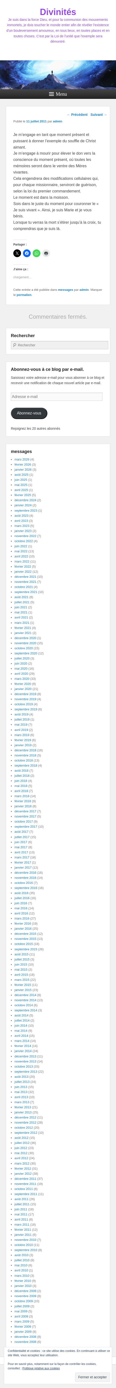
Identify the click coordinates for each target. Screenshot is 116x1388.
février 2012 (22, 1168)
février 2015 (22, 985)
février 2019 (22, 740)
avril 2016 (21, 913)
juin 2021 (20, 607)
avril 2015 (21, 974)
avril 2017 (21, 852)
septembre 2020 (25, 653)
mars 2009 (21, 1321)
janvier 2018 (23, 806)
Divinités (58, 12)
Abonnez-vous (29, 413)
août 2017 (21, 831)
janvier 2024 (23, 505)
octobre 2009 (23, 1301)
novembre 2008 (25, 1342)
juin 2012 (20, 1148)
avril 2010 (21, 1270)
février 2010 (22, 1281)
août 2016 (21, 893)
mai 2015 (20, 969)
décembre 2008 (25, 1337)
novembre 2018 (25, 755)
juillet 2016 (21, 898)
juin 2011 (20, 1209)
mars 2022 (21, 561)
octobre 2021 (23, 587)
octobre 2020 (23, 648)
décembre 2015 (25, 934)
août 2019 (21, 714)
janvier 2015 (23, 990)
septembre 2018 (25, 765)
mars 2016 (21, 918)
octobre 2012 (23, 1127)
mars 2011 (21, 1224)
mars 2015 (21, 980)
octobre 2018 (23, 760)
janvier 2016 (23, 928)
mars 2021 (21, 623)
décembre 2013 (25, 1056)
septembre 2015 (25, 949)
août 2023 (21, 515)
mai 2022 (20, 551)
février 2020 (22, 684)
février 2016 (22, 923)
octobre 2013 (23, 1066)
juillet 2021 (21, 602)
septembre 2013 (25, 1071)
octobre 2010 (23, 1245)
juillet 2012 (21, 1143)
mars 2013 (21, 1102)
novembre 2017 (25, 816)
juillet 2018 (21, 775)
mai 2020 (20, 668)
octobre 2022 (23, 541)
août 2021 (21, 597)
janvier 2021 (23, 633)
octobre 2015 (23, 944)
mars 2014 (21, 1041)
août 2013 (21, 1077)
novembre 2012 (25, 1122)
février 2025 (22, 495)
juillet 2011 (21, 1204)
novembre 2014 (25, 1000)
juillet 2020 (21, 658)
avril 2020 (21, 673)
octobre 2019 (23, 704)
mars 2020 (21, 679)
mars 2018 (21, 796)
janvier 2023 (23, 531)
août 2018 (21, 770)
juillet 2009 (21, 1306)
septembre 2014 (25, 1010)
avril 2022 (21, 556)
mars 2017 (21, 857)
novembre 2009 (25, 1296)
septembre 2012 (25, 1132)
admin (57, 121)
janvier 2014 (23, 1051)
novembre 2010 (25, 1240)
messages (65, 290)
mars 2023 (21, 526)
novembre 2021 (25, 582)
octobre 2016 (23, 883)
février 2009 (22, 1326)
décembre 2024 (25, 500)
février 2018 (22, 801)
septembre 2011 (25, 1194)
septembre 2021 (25, 592)
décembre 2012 (25, 1117)
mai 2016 (20, 908)
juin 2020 (20, 663)
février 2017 (22, 862)
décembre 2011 (25, 1179)
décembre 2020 (25, 638)
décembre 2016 (25, 872)
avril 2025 (21, 490)
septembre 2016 (25, 888)
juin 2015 (20, 964)
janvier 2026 (23, 469)
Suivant (99, 115)
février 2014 (22, 1046)
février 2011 (22, 1229)
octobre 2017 (23, 821)
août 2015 (21, 954)
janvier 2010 (23, 1286)
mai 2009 (20, 1311)
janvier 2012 (23, 1173)
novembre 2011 (25, 1184)
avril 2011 (21, 1219)
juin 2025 (20, 480)
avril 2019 (21, 730)
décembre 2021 (25, 577)
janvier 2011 (23, 1235)
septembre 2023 (25, 510)
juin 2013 (20, 1087)
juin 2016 (20, 903)
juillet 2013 (21, 1082)
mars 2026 (21, 459)
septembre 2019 (25, 709)
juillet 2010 (21, 1260)
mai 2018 (20, 786)
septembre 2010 (25, 1250)
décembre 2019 (25, 694)
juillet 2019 (21, 719)
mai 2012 (20, 1153)
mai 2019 (20, 724)
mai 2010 (20, 1265)
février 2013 (22, 1107)
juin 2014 (20, 1025)
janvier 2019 (23, 745)
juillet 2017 (21, 837)
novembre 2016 (25, 878)
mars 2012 (21, 1163)
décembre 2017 (25, 811)
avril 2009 (21, 1316)
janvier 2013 (23, 1112)
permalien (24, 295)
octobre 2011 (23, 1189)
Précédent (77, 115)
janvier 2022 (23, 571)
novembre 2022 (25, 536)
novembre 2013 (25, 1061)
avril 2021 (21, 617)
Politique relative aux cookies (41, 1368)
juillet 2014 (21, 1020)
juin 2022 (20, 546)
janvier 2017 (23, 867)
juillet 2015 (21, 959)
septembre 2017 (25, 826)
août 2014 (21, 1015)
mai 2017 (20, 847)
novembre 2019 (25, 699)
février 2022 (22, 566)
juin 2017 (20, 842)
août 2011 (21, 1199)
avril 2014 (21, 1036)
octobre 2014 (23, 1005)
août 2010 (21, 1255)
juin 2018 (20, 781)
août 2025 (21, 474)
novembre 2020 (25, 643)
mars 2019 (21, 735)
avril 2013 (21, 1097)
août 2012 (21, 1138)
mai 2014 (20, 1030)
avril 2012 (21, 1158)
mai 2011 (20, 1214)
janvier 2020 (23, 689)
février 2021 (22, 628)
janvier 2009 (23, 1331)
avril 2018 (21, 791)
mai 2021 (20, 612)
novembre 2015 (25, 939)
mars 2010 (21, 1275)
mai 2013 (20, 1092)
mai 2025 (20, 485)
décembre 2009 (25, 1291)
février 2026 (22, 464)
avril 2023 (21, 521)
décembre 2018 (25, 750)
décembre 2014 (25, 995)
